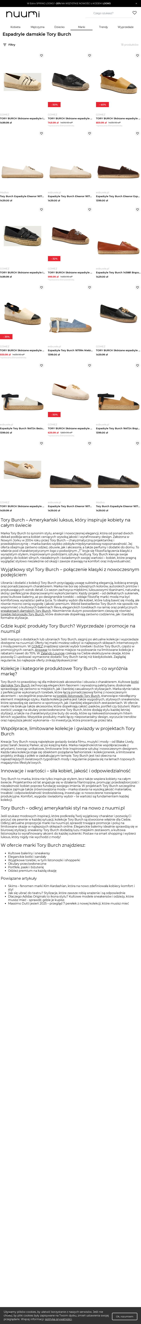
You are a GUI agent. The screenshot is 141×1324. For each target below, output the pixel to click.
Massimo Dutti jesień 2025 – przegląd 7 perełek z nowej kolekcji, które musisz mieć (68, 909)
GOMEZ (37, 652)
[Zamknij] (136, 3)
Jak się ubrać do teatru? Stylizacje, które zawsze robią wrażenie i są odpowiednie (66, 898)
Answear (41, 655)
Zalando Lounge (53, 659)
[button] (69, 3)
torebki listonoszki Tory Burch (22, 620)
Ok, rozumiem (124, 1316)
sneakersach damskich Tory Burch (26, 616)
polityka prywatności (58, 1319)
